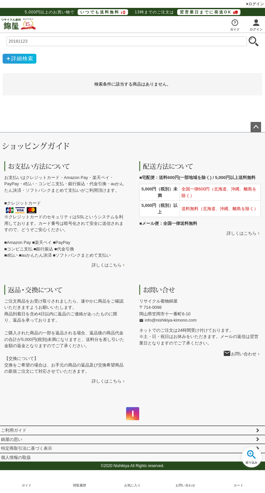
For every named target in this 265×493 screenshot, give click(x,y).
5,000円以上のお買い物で (76, 12)
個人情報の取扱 (16, 457)
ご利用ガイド (14, 430)
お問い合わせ (243, 353)
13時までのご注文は (187, 12)
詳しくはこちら (107, 265)
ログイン (256, 4)
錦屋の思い (11, 439)
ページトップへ (256, 127)
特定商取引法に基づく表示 (26, 448)
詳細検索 (22, 58)
